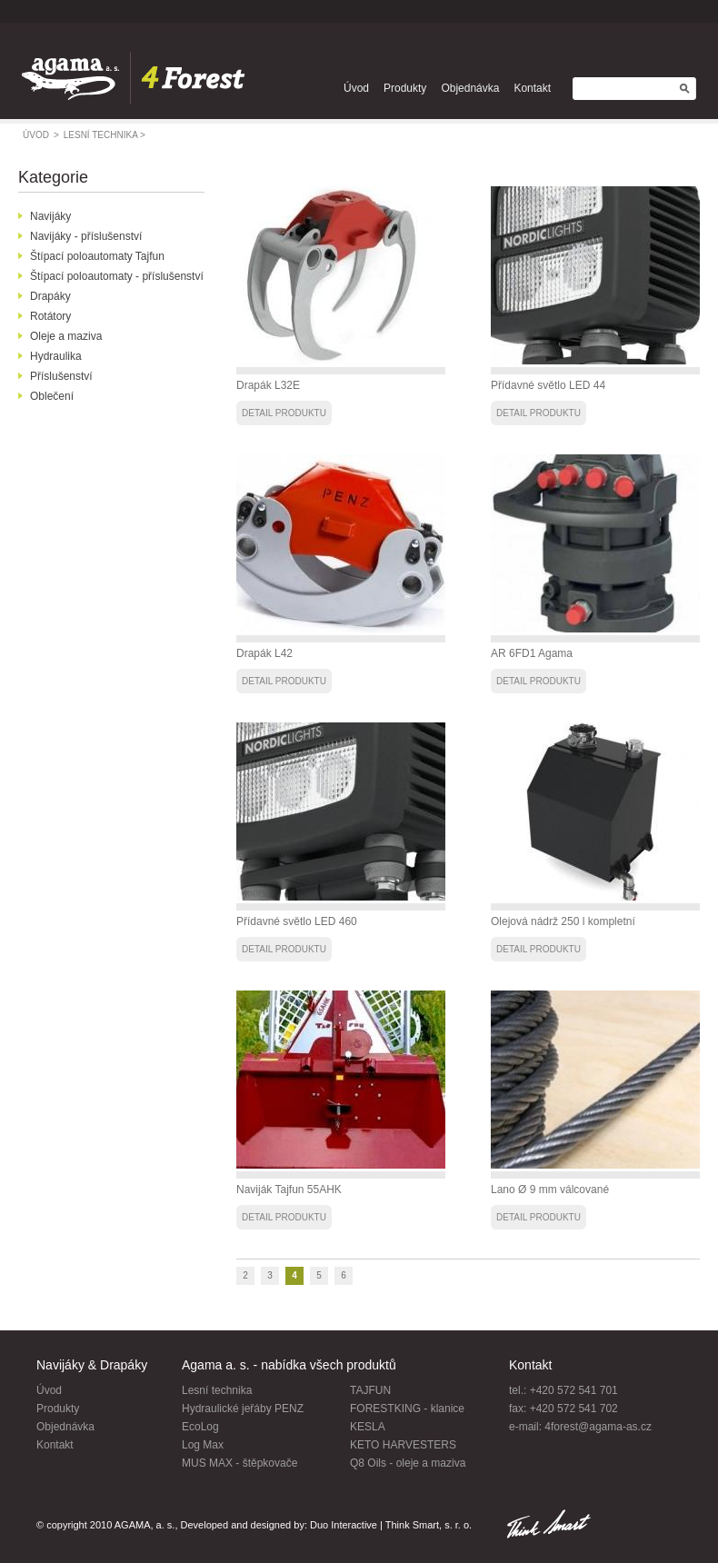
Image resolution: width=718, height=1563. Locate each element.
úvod (41, 135)
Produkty (405, 88)
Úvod (356, 88)
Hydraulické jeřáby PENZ (243, 1408)
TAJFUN (370, 1390)
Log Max (203, 1445)
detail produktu (284, 413)
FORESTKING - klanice (407, 1408)
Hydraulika (56, 356)
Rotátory (50, 316)
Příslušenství (61, 376)
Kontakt (532, 88)
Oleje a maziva (66, 336)
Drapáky (50, 296)
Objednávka (470, 88)
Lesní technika (217, 1390)
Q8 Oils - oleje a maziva (407, 1463)
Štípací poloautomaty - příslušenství (117, 276)
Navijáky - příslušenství (86, 236)
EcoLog (200, 1426)
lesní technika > (104, 135)
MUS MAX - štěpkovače (239, 1463)
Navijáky (50, 216)
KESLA (367, 1426)
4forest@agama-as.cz (598, 1426)
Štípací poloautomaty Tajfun (97, 256)
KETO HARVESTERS (403, 1445)
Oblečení (52, 396)
